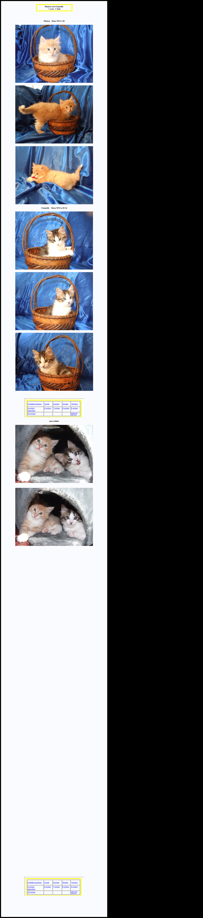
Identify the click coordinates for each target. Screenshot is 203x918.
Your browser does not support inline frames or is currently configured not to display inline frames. (54, 407)
